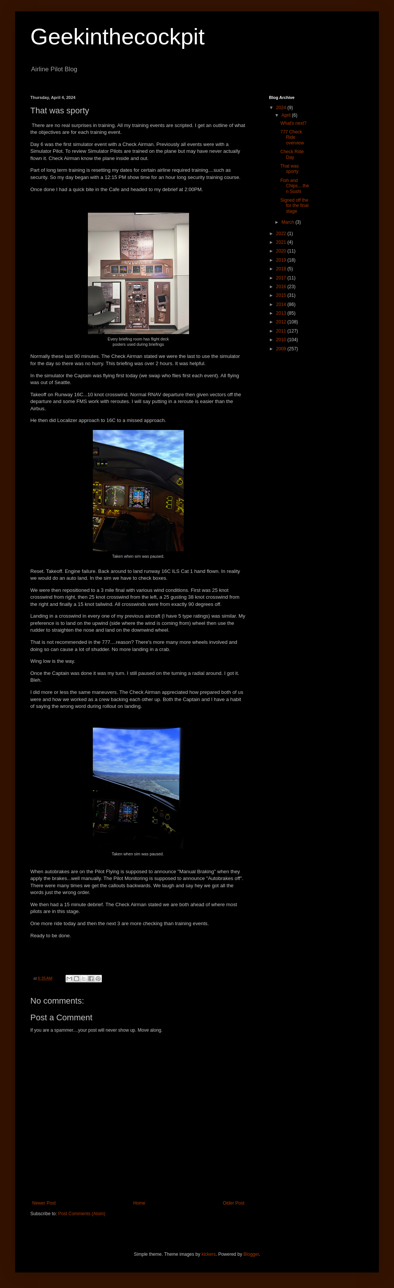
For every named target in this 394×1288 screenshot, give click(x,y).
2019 (282, 260)
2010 (282, 339)
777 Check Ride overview (292, 137)
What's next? (293, 123)
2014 (282, 304)
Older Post (233, 1203)
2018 (282, 268)
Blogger (251, 1254)
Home (139, 1203)
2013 (282, 313)
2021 (282, 242)
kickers (209, 1254)
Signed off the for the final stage (294, 206)
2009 (282, 348)
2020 (282, 251)
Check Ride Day (292, 154)
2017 (282, 278)
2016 (282, 286)
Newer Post (44, 1203)
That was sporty (289, 168)
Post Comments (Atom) (81, 1213)
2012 (282, 322)
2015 (282, 295)
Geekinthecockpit (117, 36)
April (286, 115)
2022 (282, 233)
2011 (282, 331)
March (288, 222)
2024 (282, 107)
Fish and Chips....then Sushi (294, 186)
